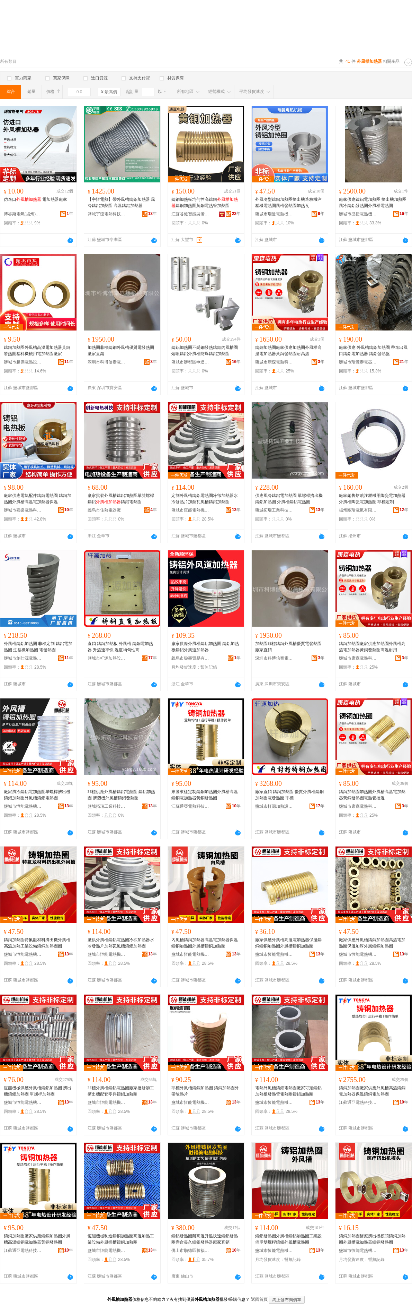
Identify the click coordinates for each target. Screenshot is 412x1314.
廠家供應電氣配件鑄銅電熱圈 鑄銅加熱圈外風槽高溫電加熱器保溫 (37, 498)
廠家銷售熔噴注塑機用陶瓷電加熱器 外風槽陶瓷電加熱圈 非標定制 (372, 498)
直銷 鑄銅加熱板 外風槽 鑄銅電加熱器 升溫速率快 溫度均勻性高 (120, 646)
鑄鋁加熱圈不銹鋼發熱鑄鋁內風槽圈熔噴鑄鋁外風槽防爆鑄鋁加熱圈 (204, 350)
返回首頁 (259, 1299)
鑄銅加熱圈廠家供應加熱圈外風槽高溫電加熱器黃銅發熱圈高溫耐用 (372, 646)
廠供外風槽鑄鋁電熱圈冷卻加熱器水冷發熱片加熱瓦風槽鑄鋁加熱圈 (121, 942)
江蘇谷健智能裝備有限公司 (190, 214)
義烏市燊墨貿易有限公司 (190, 658)
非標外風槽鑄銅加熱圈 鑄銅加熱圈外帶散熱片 (205, 1091)
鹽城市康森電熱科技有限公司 (274, 362)
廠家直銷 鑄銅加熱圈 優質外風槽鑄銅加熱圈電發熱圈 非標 (289, 794)
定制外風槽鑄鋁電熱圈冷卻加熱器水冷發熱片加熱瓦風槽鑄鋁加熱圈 (204, 498)
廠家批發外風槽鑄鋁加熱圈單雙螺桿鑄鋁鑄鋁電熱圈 (121, 498)
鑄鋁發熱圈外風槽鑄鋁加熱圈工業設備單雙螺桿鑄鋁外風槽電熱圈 (288, 1239)
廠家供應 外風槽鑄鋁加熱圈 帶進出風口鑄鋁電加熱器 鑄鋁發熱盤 (373, 350)
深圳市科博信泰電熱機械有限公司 (107, 362)
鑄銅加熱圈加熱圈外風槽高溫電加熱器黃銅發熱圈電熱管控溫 (372, 794)
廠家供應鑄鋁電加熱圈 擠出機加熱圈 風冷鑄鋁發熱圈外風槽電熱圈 (372, 202)
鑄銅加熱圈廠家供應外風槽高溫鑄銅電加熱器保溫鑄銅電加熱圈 (372, 1091)
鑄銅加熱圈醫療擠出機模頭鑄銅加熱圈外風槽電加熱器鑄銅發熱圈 (372, 1239)
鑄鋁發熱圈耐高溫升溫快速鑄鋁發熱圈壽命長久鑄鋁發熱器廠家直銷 (204, 1239)
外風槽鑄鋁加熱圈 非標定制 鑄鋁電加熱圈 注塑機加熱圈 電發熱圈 (38, 646)
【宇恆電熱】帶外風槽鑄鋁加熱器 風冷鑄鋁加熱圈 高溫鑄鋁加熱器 (121, 202)
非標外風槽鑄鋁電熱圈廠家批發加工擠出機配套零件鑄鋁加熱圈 (121, 1091)
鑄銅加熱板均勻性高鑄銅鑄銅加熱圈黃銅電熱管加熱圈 (204, 202)
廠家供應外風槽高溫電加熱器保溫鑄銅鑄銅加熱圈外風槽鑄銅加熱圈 (288, 942)
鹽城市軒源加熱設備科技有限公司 (107, 658)
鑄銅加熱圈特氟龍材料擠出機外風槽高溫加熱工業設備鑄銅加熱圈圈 (37, 942)
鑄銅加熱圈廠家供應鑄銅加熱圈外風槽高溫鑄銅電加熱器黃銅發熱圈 (37, 1239)
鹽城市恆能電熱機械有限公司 (190, 510)
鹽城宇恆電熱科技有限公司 (107, 214)
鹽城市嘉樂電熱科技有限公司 (23, 510)
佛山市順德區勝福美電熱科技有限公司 (190, 1250)
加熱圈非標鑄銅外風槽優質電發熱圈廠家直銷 (121, 350)
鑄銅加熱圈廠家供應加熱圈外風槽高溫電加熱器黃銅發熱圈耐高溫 (288, 350)
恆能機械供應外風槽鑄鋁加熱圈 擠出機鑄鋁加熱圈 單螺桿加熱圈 (37, 1091)
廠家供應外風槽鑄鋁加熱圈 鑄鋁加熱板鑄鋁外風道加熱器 (205, 646)
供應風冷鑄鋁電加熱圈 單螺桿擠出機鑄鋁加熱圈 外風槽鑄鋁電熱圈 (289, 498)
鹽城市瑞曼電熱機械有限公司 (274, 214)
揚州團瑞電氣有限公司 (358, 510)
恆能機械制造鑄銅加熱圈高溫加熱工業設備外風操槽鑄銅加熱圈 (121, 1239)
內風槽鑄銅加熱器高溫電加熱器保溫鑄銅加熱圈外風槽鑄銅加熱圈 (204, 942)
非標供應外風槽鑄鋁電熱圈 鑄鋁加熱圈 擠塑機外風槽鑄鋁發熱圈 (121, 794)
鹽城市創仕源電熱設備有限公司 (23, 658)
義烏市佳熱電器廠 (104, 510)
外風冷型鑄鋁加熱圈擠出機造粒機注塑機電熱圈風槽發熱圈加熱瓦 (288, 202)
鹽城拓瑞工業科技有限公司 (274, 510)
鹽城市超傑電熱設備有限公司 (23, 362)
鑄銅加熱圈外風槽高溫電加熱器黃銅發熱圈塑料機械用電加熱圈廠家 (37, 350)
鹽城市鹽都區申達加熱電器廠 (190, 362)
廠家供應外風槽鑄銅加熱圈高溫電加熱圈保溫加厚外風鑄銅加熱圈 (372, 942)
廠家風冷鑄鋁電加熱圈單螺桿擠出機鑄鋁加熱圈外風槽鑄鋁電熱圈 (37, 794)
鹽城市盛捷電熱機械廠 (358, 214)
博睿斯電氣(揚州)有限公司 (23, 214)
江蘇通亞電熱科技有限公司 (190, 806)
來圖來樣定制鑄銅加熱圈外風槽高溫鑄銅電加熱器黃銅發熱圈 (204, 794)
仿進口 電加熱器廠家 (35, 199)
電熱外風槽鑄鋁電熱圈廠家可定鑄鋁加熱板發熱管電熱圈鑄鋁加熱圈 (288, 1091)
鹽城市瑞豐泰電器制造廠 (358, 362)
